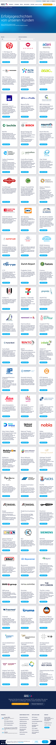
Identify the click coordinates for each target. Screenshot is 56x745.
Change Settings (36, 742)
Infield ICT (43, 349)
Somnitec (24, 590)
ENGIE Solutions (45, 245)
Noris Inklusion (25, 457)
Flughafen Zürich (26, 270)
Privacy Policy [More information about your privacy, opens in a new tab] (21, 742)
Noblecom (5, 457)
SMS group (5, 590)
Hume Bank (5, 349)
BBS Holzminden (45, 104)
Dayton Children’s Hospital (45, 187)
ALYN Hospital (25, 77)
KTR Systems (44, 377)
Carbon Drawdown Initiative (8, 160)
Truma (23, 617)
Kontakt (44, 1)
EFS (22, 245)
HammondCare (25, 324)
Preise (21, 4)
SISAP (4, 565)
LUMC (41, 405)
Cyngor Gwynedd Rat (27, 187)
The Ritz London (45, 590)
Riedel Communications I (8, 511)
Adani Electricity (44, 52)
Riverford (42, 511)
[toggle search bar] (53, 4)
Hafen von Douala (7, 324)
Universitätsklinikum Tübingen (27, 643)
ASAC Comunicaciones (47, 77)
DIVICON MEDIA (7, 217)
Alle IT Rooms (6, 77)
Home (2, 7)
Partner (32, 4)
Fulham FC (5, 298)
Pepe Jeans (5, 485)
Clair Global (43, 159)
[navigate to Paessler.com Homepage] (4, 4)
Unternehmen (38, 1)
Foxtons (42, 270)
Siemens (42, 539)
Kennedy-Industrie (26, 377)
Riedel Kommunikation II (28, 511)
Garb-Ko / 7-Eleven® (27, 298)
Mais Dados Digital (8, 431)
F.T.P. (3, 270)
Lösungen (16, 4)
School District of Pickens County (7, 539)
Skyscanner (24, 565)
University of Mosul (45, 617)
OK (45, 741)
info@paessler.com (48, 722)
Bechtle (4, 131)
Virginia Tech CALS (8, 670)
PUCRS (42, 485)
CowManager (6, 187)
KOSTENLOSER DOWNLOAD (20, 704)
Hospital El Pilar (44, 324)
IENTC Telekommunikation (27, 349)
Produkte (11, 4)
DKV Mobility (25, 217)
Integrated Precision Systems (8, 378)
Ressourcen (26, 4)
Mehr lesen (6, 62)
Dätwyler (5, 245)
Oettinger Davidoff (45, 457)
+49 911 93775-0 (47, 725)
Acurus (23, 52)
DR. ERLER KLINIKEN (46, 217)
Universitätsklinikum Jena (8, 643)
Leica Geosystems (8, 405)
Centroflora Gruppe (27, 159)
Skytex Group (44, 564)
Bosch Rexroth (44, 131)
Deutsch (53, 1)
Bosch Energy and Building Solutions (26, 132)
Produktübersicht (37, 704)
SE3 (22, 539)
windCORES (24, 670)
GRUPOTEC (43, 298)
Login (48, 1)
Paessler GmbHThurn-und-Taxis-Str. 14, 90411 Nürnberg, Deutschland (49, 719)
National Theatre (26, 431)
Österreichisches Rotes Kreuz (47, 671)
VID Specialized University (44, 643)
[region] (28, 742)
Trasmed (5, 617)
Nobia (41, 431)
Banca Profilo (25, 104)
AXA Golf (5, 104)
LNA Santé (24, 405)
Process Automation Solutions (27, 485)
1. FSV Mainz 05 (7, 52)
